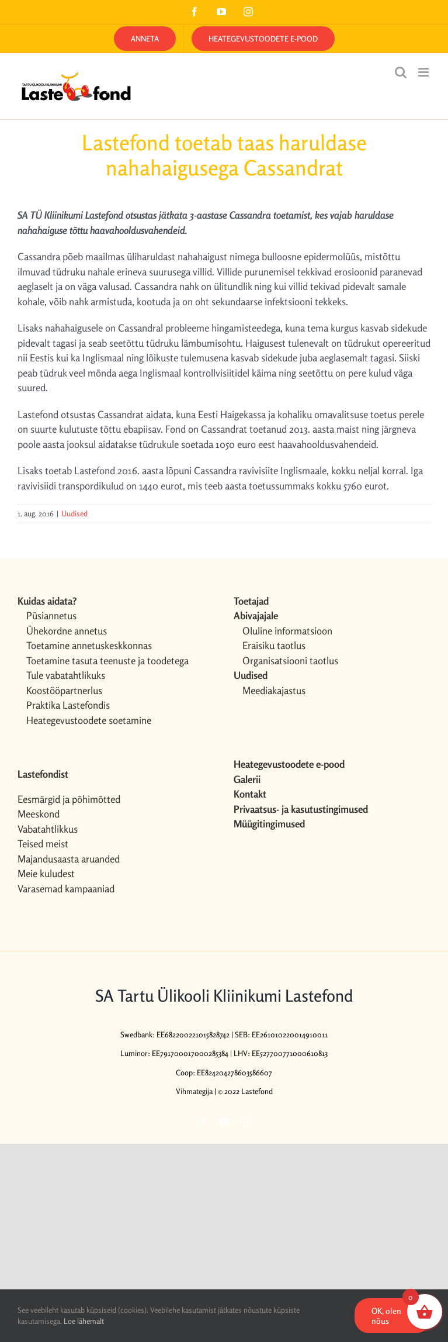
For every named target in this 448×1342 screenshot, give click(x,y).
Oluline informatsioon (287, 631)
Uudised (74, 513)
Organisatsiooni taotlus (290, 660)
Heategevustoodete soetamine (88, 720)
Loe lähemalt (84, 1321)
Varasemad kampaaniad (66, 888)
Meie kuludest (46, 873)
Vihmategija (194, 1091)
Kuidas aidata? (47, 601)
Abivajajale (256, 615)
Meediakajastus (273, 690)
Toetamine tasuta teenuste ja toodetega (107, 660)
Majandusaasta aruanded (69, 859)
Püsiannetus (51, 615)
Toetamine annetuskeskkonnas (89, 645)
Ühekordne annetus (66, 631)
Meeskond (39, 814)
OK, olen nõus (386, 1316)
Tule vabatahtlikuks (65, 675)
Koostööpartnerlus (64, 690)
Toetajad (251, 601)
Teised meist (43, 843)
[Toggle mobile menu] (424, 72)
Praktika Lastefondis (68, 705)
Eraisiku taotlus (273, 645)
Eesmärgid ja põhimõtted (69, 799)
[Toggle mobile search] (401, 72)
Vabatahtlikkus (48, 829)
